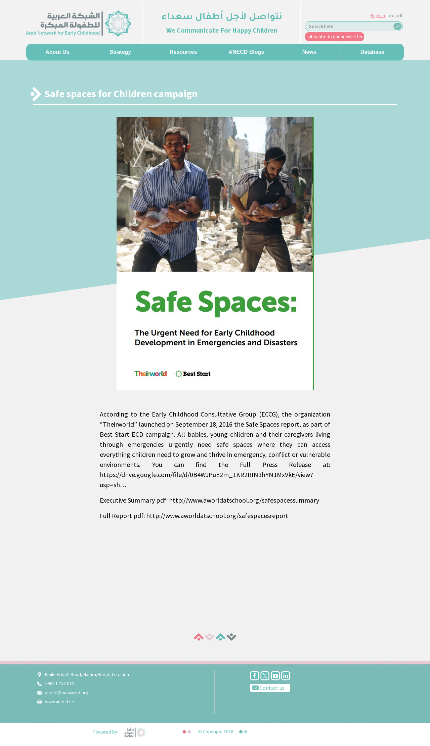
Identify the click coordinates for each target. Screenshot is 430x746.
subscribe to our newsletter (334, 37)
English (378, 15)
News (309, 52)
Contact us (267, 687)
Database (372, 52)
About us (57, 52)
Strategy (120, 52)
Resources (183, 52)
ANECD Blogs (246, 52)
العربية (395, 16)
